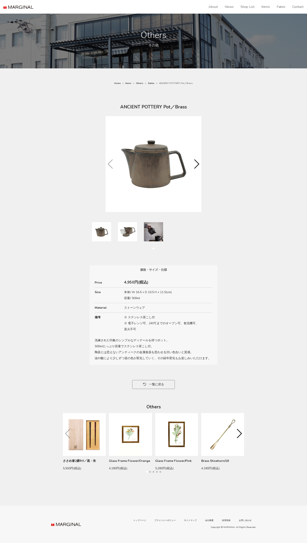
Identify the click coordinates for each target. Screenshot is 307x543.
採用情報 (226, 520)
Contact (298, 6)
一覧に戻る (153, 384)
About (213, 6)
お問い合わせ (245, 520)
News (229, 6)
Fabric (281, 6)
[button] (196, 164)
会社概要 (209, 520)
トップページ (139, 520)
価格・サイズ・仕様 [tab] (153, 270)
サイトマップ (190, 520)
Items (265, 6)
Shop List (247, 6)
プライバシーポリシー (165, 520)
